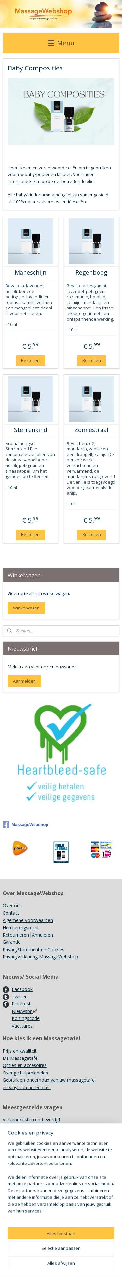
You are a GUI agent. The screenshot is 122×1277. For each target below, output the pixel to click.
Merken (11, 1141)
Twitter (19, 996)
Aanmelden (24, 681)
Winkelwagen (26, 608)
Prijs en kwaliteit (20, 1051)
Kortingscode (26, 1018)
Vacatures (22, 1026)
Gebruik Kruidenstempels (29, 1134)
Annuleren (42, 935)
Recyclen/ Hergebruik (25, 1149)
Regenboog (91, 272)
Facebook (22, 989)
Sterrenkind (30, 430)
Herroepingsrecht (21, 927)
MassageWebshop (25, 825)
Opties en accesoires (25, 1065)
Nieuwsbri (22, 1011)
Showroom (14, 1127)
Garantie (11, 942)
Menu (61, 42)
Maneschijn (30, 272)
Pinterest (21, 1003)
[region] (61, 1211)
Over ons (12, 905)
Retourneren (16, 935)
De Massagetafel (21, 1058)
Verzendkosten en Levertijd (31, 1120)
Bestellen (30, 360)
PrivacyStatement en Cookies (33, 949)
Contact (11, 913)
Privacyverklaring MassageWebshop (40, 957)
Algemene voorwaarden (28, 920)
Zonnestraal (91, 430)
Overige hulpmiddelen (25, 1073)
